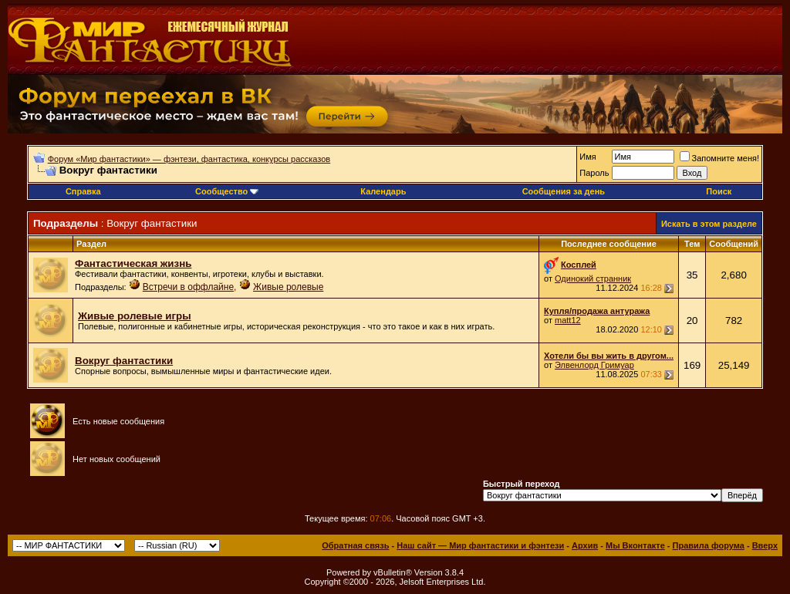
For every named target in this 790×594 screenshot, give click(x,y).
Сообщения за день (563, 191)
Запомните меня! (719, 158)
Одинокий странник (593, 278)
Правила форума (708, 545)
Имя (587, 156)
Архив (585, 545)
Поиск (718, 191)
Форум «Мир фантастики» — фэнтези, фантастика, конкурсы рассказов (189, 159)
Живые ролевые (288, 287)
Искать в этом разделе (709, 223)
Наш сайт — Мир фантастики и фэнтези (480, 545)
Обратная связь (355, 545)
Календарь (383, 191)
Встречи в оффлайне (188, 287)
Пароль (594, 172)
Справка (83, 191)
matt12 (568, 320)
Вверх (765, 545)
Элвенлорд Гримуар (594, 365)
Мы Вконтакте (635, 545)
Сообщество (226, 191)
